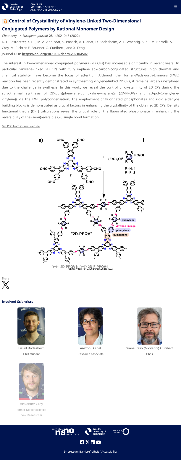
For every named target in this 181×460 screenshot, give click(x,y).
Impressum (71, 451)
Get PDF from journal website (21, 126)
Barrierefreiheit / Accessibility (98, 451)
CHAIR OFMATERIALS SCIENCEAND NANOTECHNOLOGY (46, 7)
